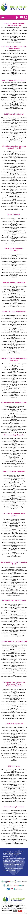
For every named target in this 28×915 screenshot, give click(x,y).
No (20, 910)
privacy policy (10, 908)
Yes (15, 910)
